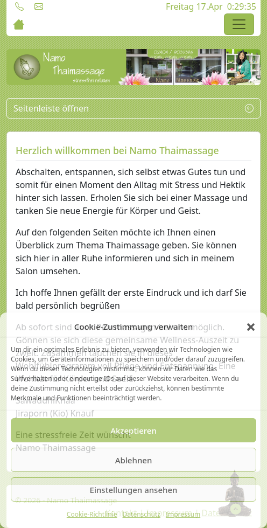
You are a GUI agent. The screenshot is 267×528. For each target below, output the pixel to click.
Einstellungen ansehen (134, 489)
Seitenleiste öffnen (133, 108)
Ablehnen (133, 460)
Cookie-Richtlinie (92, 514)
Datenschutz (141, 514)
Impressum (183, 514)
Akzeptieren (133, 430)
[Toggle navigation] (239, 24)
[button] (250, 326)
